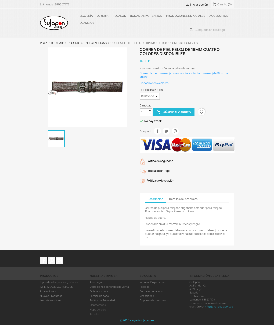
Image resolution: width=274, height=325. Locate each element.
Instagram (59, 260)
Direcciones (147, 296)
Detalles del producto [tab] (183, 199)
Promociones (48, 291)
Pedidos (144, 286)
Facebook (43, 260)
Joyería (103, 16)
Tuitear (166, 131)
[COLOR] (150, 96)
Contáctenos (98, 305)
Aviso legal (96, 282)
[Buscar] (211, 29)
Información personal (152, 282)
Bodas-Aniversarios (146, 16)
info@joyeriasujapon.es (218, 306)
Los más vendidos (50, 300)
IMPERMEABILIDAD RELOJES (56, 286)
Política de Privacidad (102, 300)
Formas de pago (99, 296)
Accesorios (218, 16)
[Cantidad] (144, 112)
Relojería (85, 16)
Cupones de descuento (154, 300)
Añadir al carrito (174, 112)
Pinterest (175, 131)
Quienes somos (99, 291)
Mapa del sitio (98, 309)
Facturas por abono (151, 291)
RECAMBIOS (86, 23)
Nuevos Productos (51, 296)
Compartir (157, 131)
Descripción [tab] (155, 199)
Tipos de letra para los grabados (59, 282)
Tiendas (94, 314)
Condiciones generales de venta (109, 286)
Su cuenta (148, 276)
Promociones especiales (185, 16)
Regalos (119, 16)
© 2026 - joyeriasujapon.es (137, 320)
